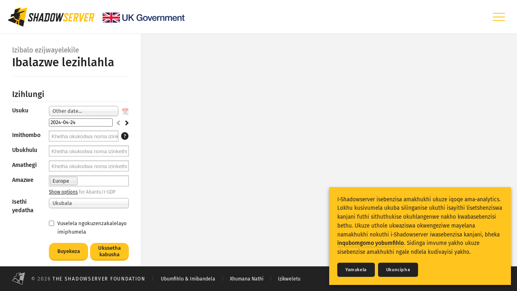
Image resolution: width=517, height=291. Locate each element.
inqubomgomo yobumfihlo (370, 243)
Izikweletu (289, 279)
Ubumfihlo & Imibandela (188, 279)
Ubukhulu (24, 150)
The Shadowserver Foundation (99, 279)
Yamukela (356, 269)
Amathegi (24, 165)
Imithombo (26, 135)
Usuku (20, 110)
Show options (63, 192)
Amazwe (23, 180)
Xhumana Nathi (246, 279)
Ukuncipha (398, 269)
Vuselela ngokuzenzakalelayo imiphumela (87, 227)
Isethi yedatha (23, 205)
